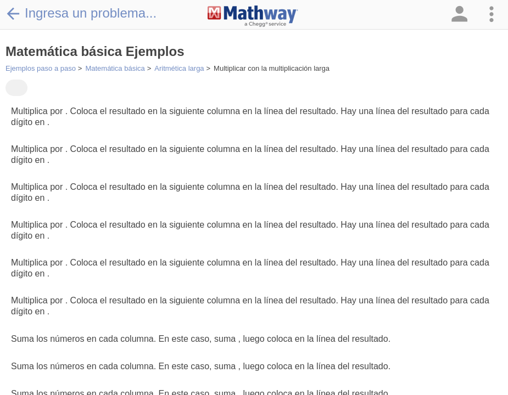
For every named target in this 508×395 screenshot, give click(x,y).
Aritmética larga (179, 68)
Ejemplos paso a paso (40, 68)
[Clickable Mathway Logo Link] (253, 16)
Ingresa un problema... (81, 13)
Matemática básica (114, 68)
